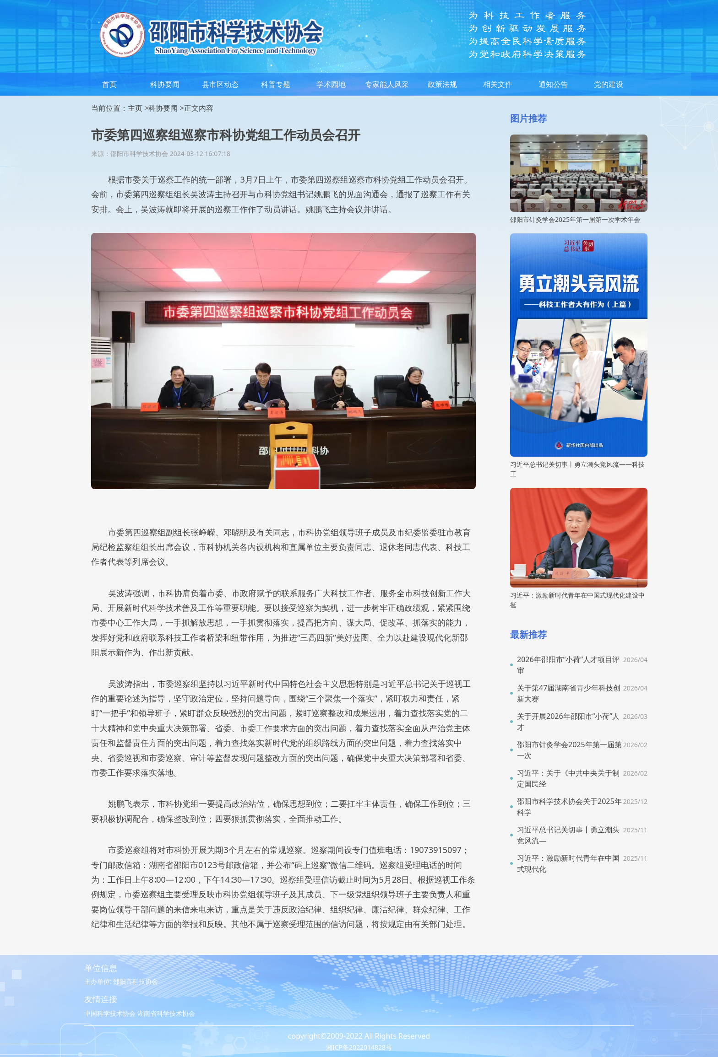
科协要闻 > (166, 108)
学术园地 (331, 84)
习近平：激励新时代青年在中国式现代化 (568, 863)
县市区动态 (220, 84)
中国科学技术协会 (110, 1013)
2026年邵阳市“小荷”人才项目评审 (568, 664)
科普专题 (275, 84)
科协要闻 (165, 84)
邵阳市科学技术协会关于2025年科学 (569, 806)
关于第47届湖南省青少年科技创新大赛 (568, 693)
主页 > (138, 108)
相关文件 (497, 84)
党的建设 (608, 84)
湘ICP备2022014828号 (359, 1047)
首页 (109, 84)
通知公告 (553, 84)
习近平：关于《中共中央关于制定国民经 (568, 778)
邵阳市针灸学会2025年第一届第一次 (569, 749)
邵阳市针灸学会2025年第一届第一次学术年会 (575, 219)
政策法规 (442, 84)
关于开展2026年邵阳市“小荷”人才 (568, 721)
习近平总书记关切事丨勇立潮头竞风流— (568, 835)
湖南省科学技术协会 (166, 1013)
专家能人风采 (387, 84)
